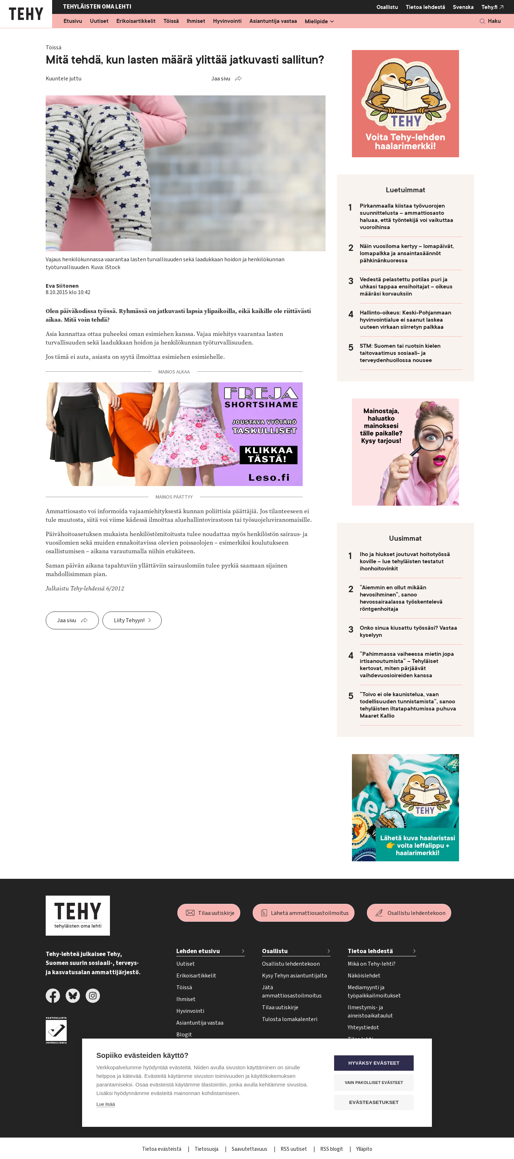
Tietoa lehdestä (425, 7)
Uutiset (99, 21)
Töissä (171, 21)
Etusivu (73, 21)
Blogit (184, 1035)
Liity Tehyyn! (129, 620)
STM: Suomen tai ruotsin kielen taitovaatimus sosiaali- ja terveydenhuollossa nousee (400, 353)
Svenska (463, 7)
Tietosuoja (207, 1149)
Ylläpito (364, 1149)
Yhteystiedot (363, 1027)
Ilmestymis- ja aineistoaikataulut (370, 1012)
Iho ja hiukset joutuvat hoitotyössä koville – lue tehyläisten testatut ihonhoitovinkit (405, 561)
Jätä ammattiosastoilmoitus (292, 992)
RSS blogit (332, 1149)
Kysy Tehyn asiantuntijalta (294, 976)
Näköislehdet (364, 976)
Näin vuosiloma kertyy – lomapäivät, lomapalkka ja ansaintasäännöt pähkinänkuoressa (407, 253)
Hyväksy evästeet (374, 1063)
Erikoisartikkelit (136, 21)
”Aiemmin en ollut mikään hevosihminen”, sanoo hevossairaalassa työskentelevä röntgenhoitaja (401, 598)
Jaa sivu (220, 79)
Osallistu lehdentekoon (416, 913)
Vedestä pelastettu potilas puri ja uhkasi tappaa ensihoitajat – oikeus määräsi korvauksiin (406, 286)
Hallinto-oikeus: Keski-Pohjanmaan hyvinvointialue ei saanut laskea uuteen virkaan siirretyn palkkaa (405, 320)
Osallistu (387, 7)
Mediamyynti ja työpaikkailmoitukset (374, 992)
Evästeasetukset (374, 1102)
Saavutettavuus (250, 1149)
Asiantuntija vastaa (273, 21)
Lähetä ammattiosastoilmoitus (310, 913)
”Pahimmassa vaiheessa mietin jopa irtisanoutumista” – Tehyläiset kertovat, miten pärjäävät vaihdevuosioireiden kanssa (407, 664)
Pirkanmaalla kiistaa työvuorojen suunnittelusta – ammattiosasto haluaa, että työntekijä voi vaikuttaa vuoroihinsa (406, 216)
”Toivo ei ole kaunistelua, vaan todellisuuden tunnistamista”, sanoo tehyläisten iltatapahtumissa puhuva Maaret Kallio (408, 705)
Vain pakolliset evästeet (375, 1082)
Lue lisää (105, 1104)
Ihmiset (196, 21)
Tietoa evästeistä (162, 1149)
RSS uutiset (294, 1149)
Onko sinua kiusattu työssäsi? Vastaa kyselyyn (408, 631)
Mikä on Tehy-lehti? (371, 964)
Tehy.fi (490, 7)
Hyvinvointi (227, 21)
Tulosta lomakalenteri (289, 1019)
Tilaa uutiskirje (216, 913)
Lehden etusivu (198, 951)
